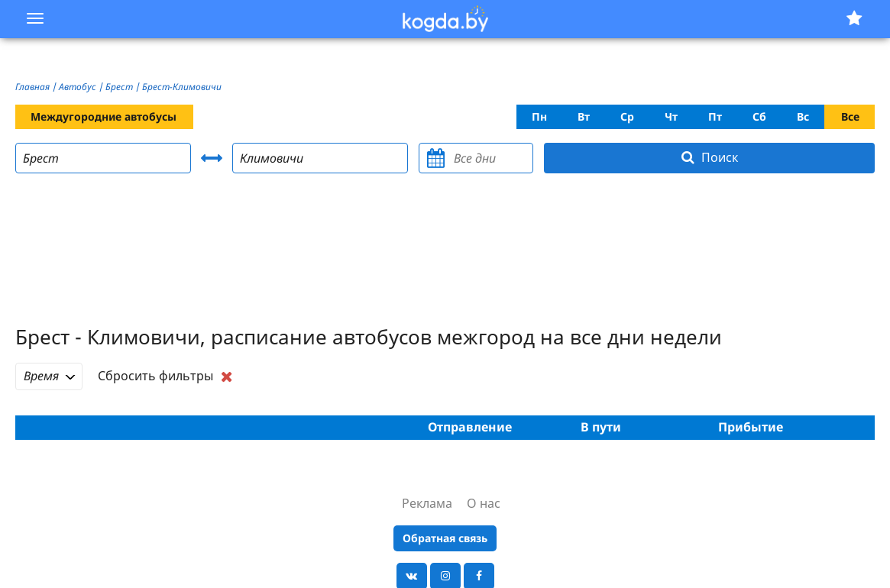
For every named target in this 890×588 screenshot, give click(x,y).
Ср (627, 116)
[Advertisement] (445, 251)
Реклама (427, 503)
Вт (584, 116)
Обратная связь (445, 538)
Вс (803, 116)
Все (850, 116)
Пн (539, 116)
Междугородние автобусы (103, 116)
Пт (715, 116)
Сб (759, 116)
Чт (671, 116)
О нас (483, 503)
